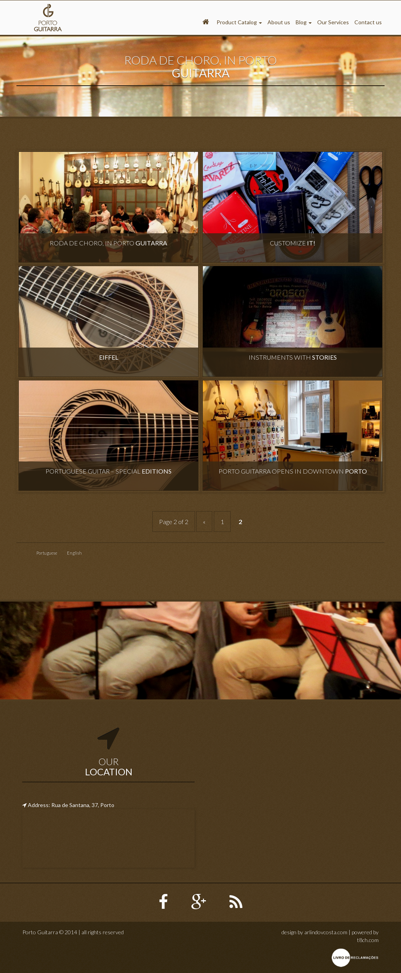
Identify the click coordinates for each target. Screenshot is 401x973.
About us (278, 22)
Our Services (333, 22)
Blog (304, 22)
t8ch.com (368, 940)
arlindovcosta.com (325, 932)
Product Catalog (239, 22)
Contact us (368, 22)
